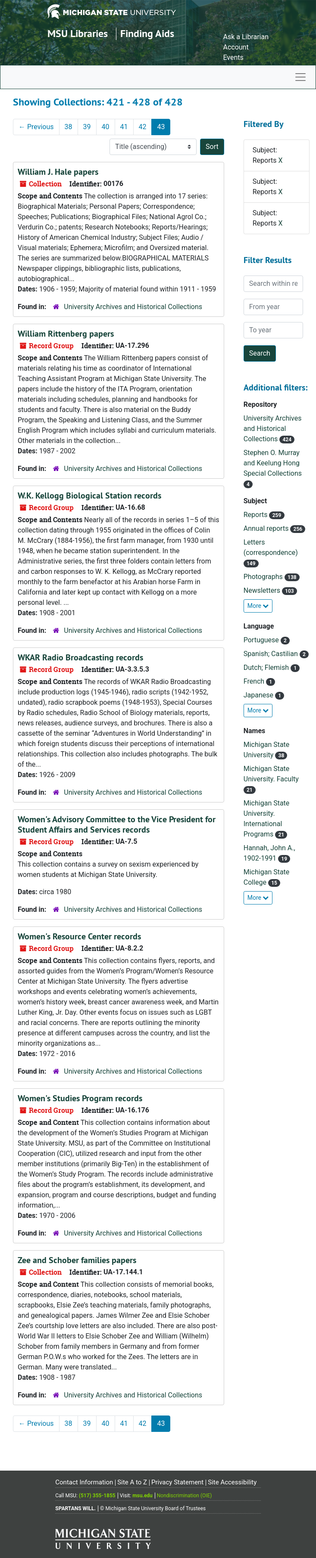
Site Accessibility (232, 1482)
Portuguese (262, 640)
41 (124, 127)
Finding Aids (147, 33)
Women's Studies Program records (80, 1098)
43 (161, 127)
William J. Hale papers (58, 171)
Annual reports (267, 528)
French (255, 681)
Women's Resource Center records (79, 936)
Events (233, 57)
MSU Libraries (77, 33)
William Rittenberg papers (66, 333)
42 (143, 127)
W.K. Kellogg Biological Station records (89, 495)
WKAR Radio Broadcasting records (80, 657)
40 (106, 127)
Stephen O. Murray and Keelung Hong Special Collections (273, 463)
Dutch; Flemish (267, 667)
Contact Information (84, 1482)
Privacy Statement (177, 1482)
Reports (256, 515)
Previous (36, 127)
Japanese (259, 695)
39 (87, 127)
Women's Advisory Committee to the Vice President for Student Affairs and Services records (117, 824)
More (258, 605)
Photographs (264, 577)
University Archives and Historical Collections (133, 307)
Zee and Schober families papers (77, 1260)
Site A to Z (132, 1482)
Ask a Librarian (246, 37)
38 (68, 127)
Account (235, 47)
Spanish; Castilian (272, 654)
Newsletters (263, 590)
